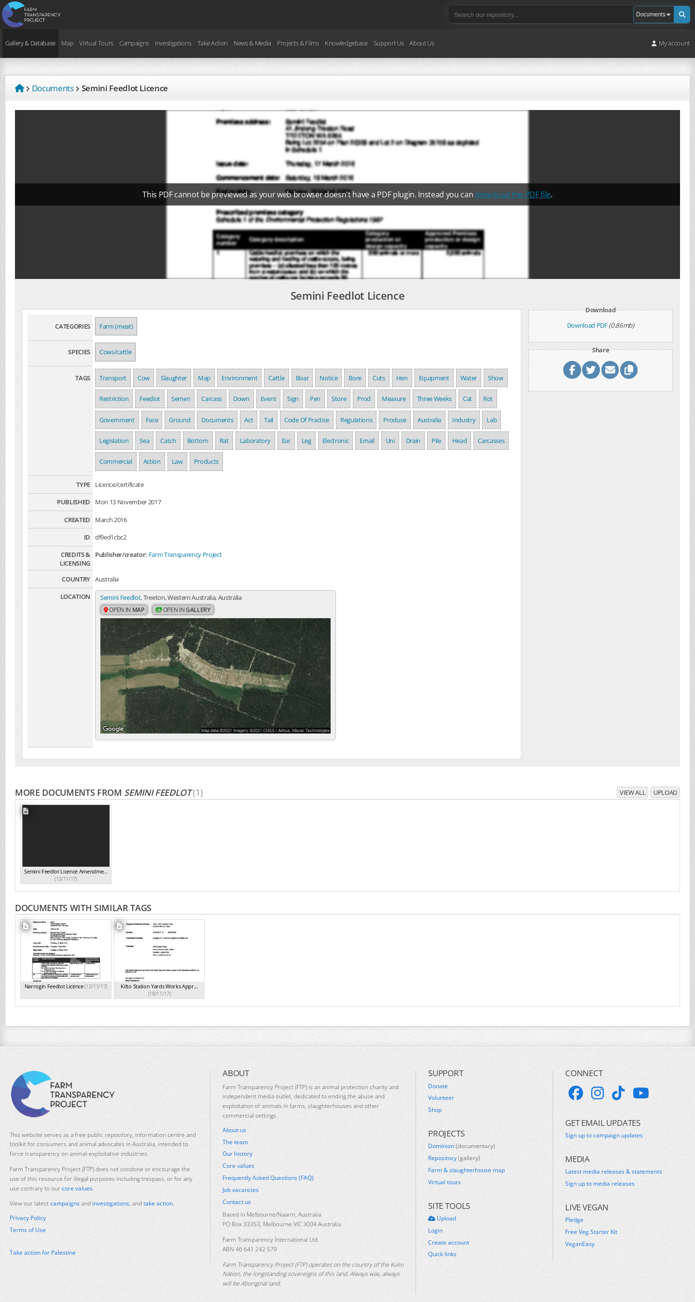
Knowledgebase (346, 43)
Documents (217, 420)
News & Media (252, 43)
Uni (390, 440)
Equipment (434, 378)
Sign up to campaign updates (604, 1120)
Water (468, 378)
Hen (402, 378)
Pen (315, 398)
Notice (328, 378)
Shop (435, 1095)
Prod (364, 398)
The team (235, 1127)
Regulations (356, 420)
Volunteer (441, 1083)
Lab (491, 420)
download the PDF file (513, 194)
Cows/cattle (115, 351)
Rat (224, 440)
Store (339, 398)
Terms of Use (28, 1215)
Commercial (115, 461)
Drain (413, 440)
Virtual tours (444, 1167)
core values (77, 1173)
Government (117, 420)
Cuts (379, 378)
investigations (110, 1188)
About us (234, 1115)
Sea (144, 440)
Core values (238, 1150)
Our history (237, 1139)
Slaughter (174, 378)
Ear (286, 440)
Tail (268, 420)
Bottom (197, 440)
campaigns (65, 1188)
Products (206, 461)
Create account (448, 1227)
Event (268, 398)
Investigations (173, 43)
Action (152, 461)
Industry (463, 420)
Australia (429, 420)
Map (67, 43)
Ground (179, 420)
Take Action (212, 43)
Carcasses (491, 440)
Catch (168, 440)
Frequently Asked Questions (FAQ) (268, 1162)
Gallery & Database (30, 43)
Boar (302, 378)
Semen (180, 398)
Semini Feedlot (120, 597)
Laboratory (255, 440)
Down (241, 398)
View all (632, 777)
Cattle (276, 378)
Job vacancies (240, 1174)
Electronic (335, 440)
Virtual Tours (96, 43)
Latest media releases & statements (613, 1157)
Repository (454, 1143)
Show (495, 378)
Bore (354, 378)
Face (152, 420)
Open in (124, 610)
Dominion (461, 1131)
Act (248, 420)
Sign (293, 398)
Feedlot (149, 398)
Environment (239, 378)
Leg (306, 440)
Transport (112, 378)
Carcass (211, 398)
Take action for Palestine (43, 1237)
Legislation (113, 440)
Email (367, 440)
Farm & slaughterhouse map (466, 1155)
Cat (467, 398)
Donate (438, 1071)
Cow (144, 378)
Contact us (236, 1187)
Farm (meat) (116, 326)
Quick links (442, 1239)
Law (177, 461)
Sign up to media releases (600, 1168)
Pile (436, 440)
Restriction (113, 398)
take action (158, 1188)
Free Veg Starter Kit (591, 1216)
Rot (488, 398)
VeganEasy (580, 1229)
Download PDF (587, 325)
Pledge (574, 1205)
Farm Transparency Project (185, 554)
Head (459, 440)
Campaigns (134, 43)
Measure (394, 398)
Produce (394, 420)
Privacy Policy (28, 1203)
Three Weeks (434, 398)
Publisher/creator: (121, 554)
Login (435, 1215)
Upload (665, 777)
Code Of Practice (306, 420)
